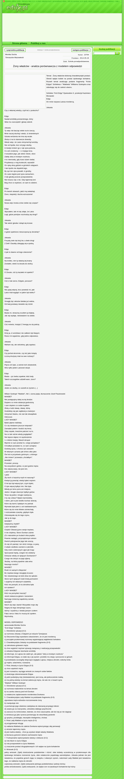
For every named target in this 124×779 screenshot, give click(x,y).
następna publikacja (80, 50)
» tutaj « (117, 1)
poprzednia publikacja (15, 50)
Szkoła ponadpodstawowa (78, 61)
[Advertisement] (25, 91)
